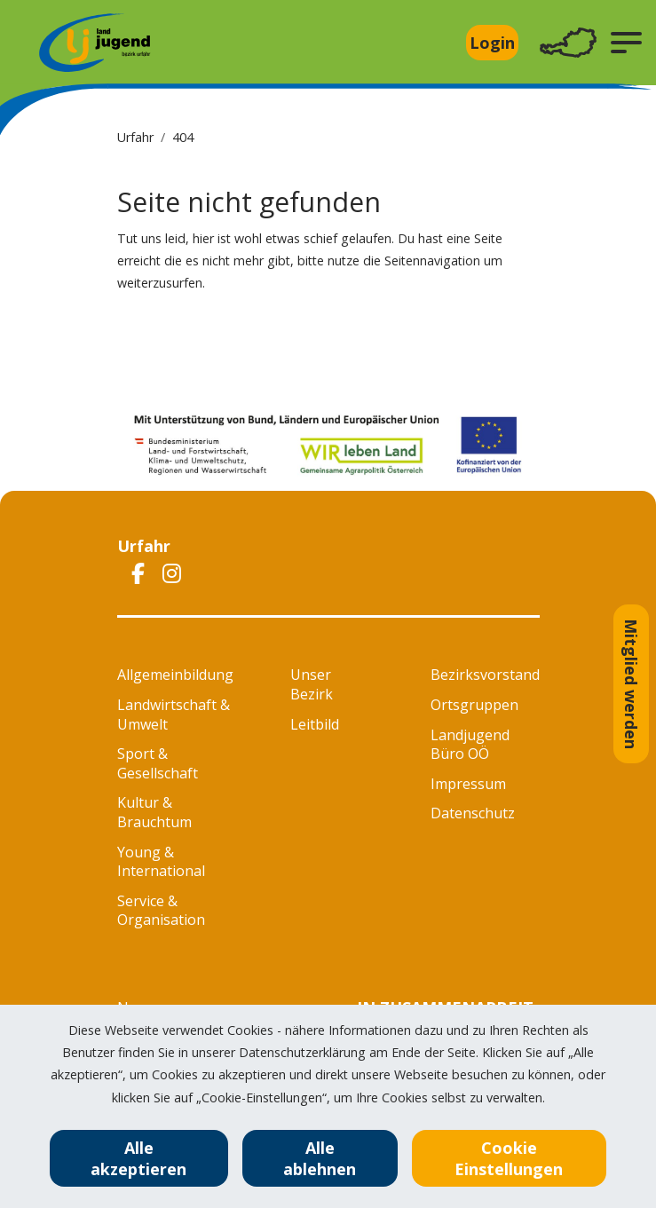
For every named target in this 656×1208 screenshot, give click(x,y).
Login (492, 42)
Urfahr (135, 137)
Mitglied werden (631, 684)
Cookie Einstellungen (508, 1158)
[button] (626, 43)
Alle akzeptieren (138, 1158)
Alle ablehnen (319, 1158)
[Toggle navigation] (568, 43)
